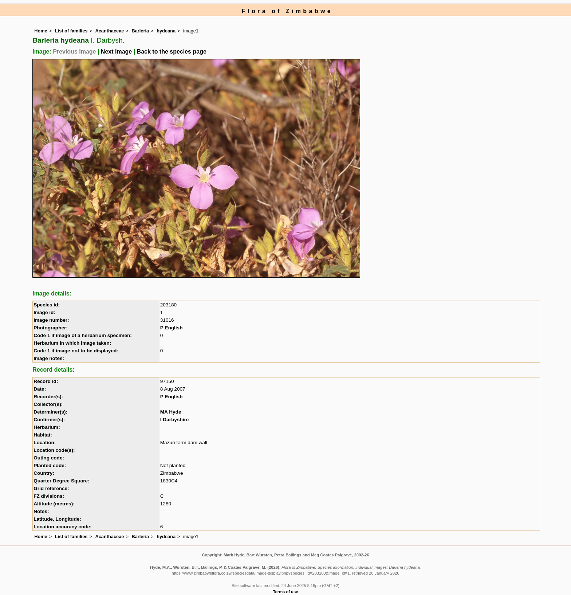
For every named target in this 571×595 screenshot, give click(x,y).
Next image (116, 51)
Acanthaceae (109, 31)
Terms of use (285, 592)
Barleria (140, 31)
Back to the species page (171, 51)
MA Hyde (170, 412)
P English (171, 327)
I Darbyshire (174, 419)
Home (40, 31)
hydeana (166, 31)
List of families (71, 31)
